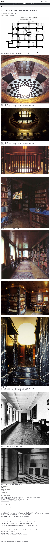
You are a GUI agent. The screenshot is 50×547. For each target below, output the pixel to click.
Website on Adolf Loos (5, 501)
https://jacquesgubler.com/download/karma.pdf (9, 502)
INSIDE (17, 3)
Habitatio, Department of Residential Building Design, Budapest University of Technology (16, 497)
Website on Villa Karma (5, 500)
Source (15, 53)
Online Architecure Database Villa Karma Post (9, 499)
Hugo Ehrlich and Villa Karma (6, 498)
